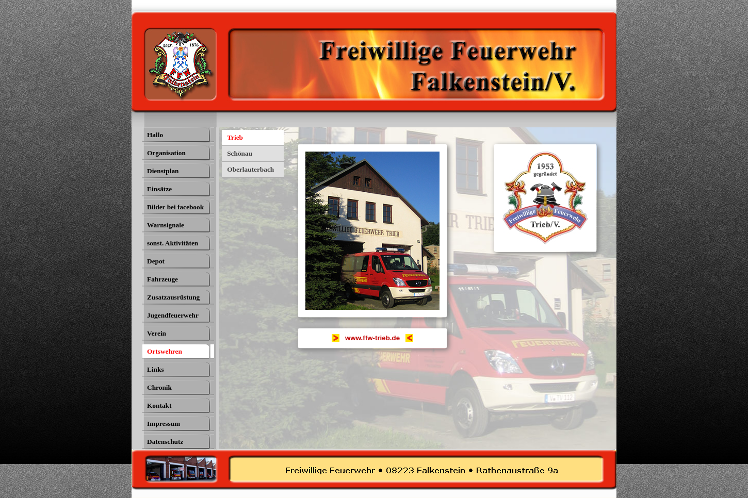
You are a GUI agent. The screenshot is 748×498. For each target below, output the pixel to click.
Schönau (239, 153)
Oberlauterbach (250, 169)
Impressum (163, 423)
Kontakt (159, 405)
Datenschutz (165, 441)
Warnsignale (165, 225)
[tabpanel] (372, 338)
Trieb (235, 137)
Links (155, 369)
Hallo (155, 135)
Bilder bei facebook (175, 207)
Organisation (166, 153)
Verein (156, 333)
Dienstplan (162, 171)
